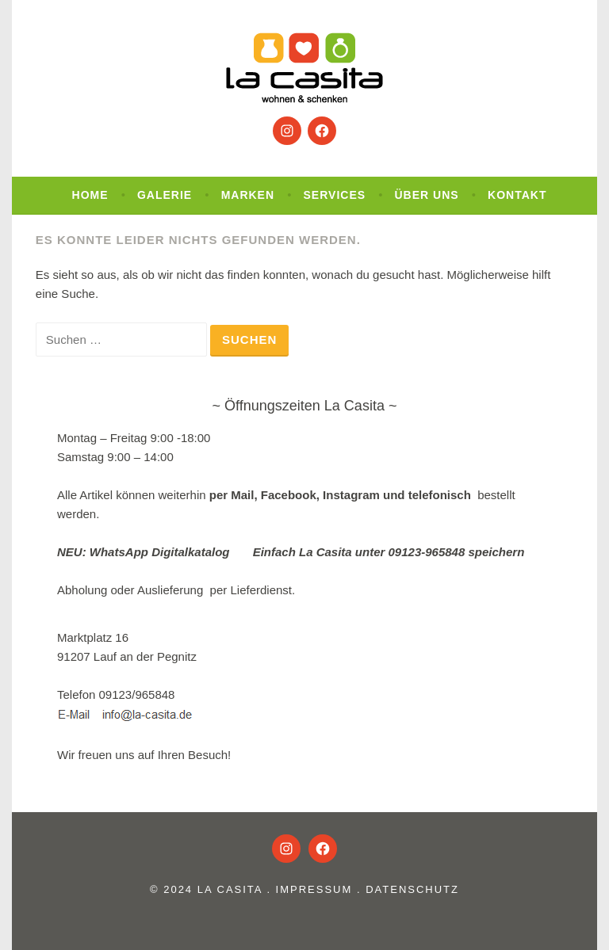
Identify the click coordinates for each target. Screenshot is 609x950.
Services (335, 195)
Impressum (314, 889)
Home (90, 195)
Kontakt (517, 195)
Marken (247, 195)
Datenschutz (412, 889)
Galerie (164, 195)
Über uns (427, 195)
